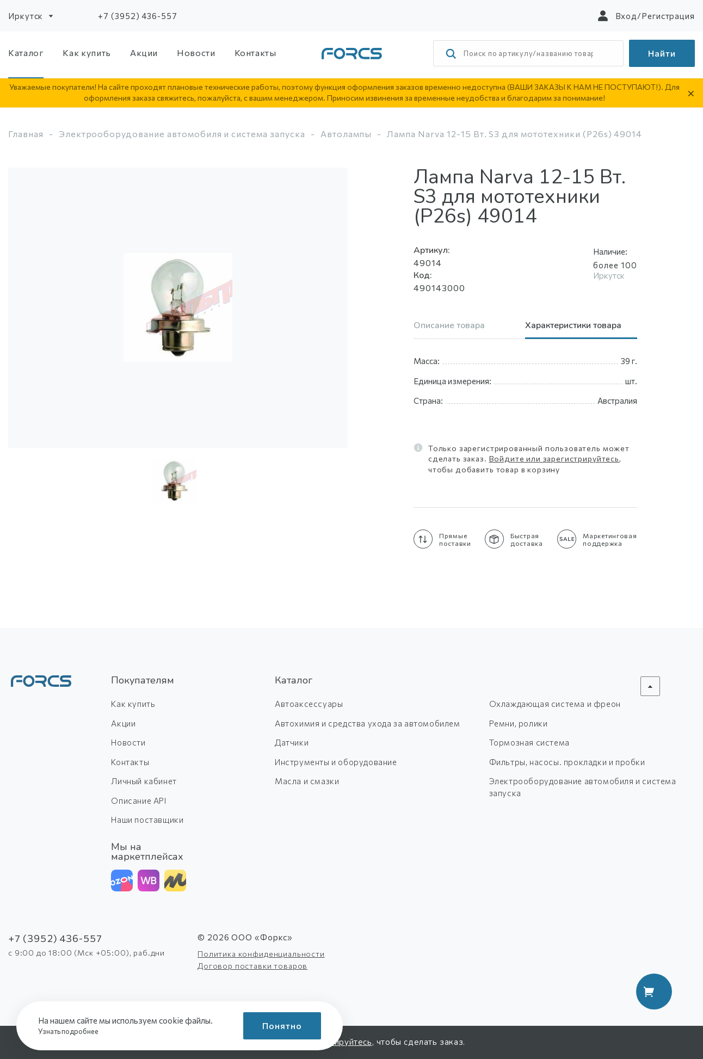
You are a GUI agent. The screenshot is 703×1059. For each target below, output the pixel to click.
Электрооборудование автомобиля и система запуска (182, 133)
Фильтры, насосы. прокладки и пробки (567, 762)
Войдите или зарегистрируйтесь (554, 458)
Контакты (255, 52)
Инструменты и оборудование (336, 762)
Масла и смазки (307, 781)
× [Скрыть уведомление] (691, 92)
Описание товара (449, 326)
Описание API (138, 800)
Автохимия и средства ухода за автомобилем (367, 723)
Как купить (86, 52)
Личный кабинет (143, 781)
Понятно (282, 1025)
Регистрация (668, 16)
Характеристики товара (573, 326)
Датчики (292, 742)
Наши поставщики (147, 819)
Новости (196, 52)
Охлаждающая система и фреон (555, 704)
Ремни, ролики (518, 723)
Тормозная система (529, 742)
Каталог (26, 52)
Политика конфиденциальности (261, 953)
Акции (144, 52)
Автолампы (346, 133)
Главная (26, 133)
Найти (662, 53)
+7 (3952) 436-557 (137, 16)
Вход (626, 16)
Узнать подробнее (71, 1031)
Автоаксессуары (309, 704)
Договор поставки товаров (252, 965)
